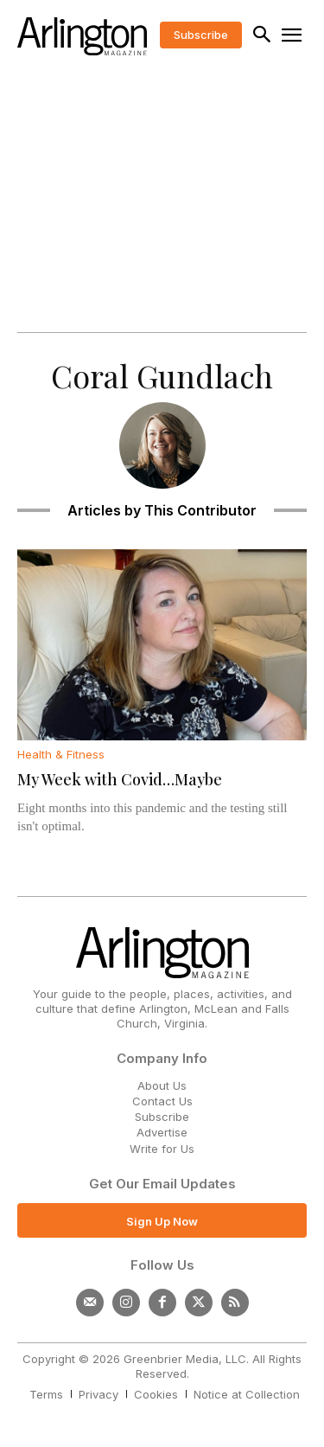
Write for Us (162, 1149)
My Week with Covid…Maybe (119, 779)
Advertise (162, 1132)
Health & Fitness (61, 754)
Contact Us (162, 1101)
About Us (162, 1085)
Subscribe (162, 1117)
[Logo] (82, 36)
